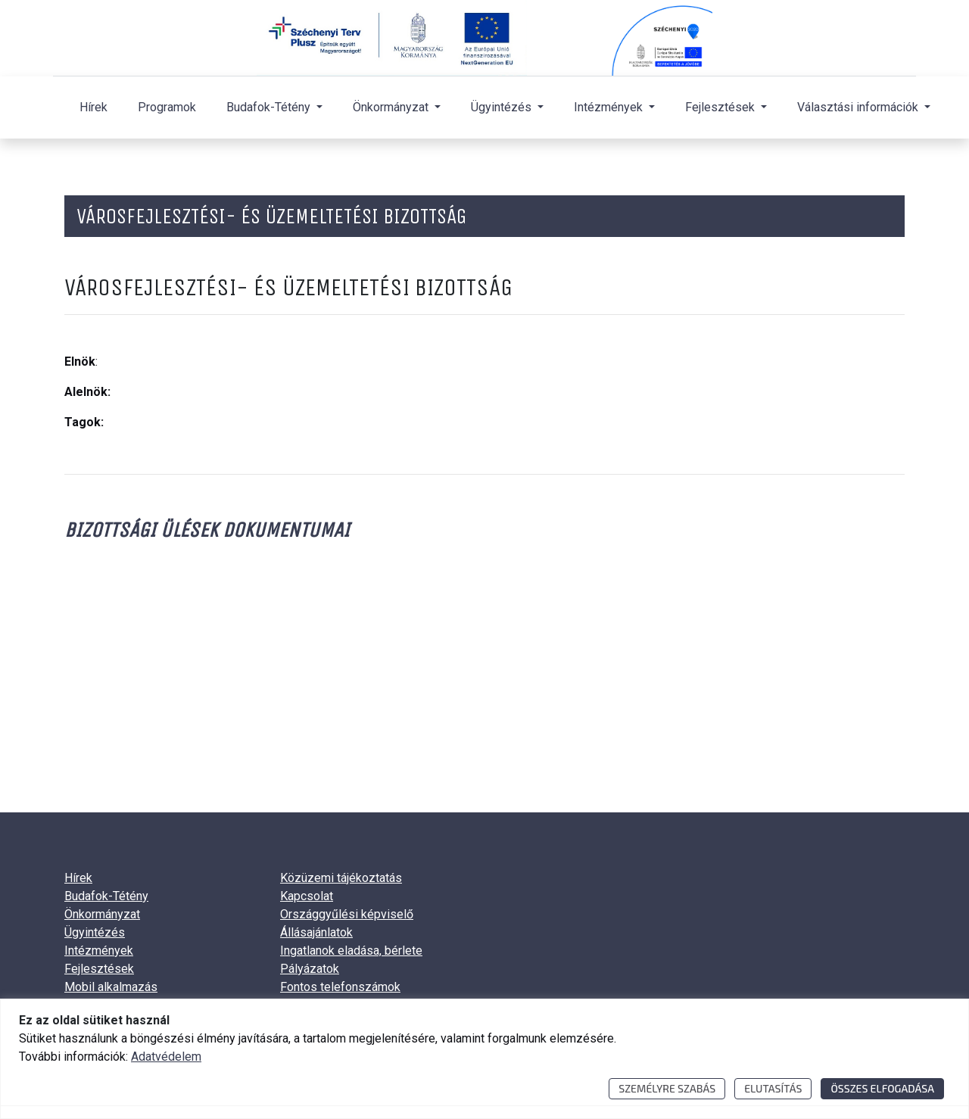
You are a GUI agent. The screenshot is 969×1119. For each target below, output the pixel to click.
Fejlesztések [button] (721, 107)
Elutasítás (773, 1088)
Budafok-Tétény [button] (269, 107)
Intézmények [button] (610, 107)
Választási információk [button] (859, 107)
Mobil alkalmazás (110, 987)
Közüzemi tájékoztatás (341, 878)
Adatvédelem (166, 1056)
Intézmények (98, 950)
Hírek (93, 107)
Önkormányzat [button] (392, 107)
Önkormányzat (102, 914)
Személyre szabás (666, 1088)
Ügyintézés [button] (502, 107)
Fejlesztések (99, 969)
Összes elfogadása (882, 1088)
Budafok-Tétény (106, 896)
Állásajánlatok (316, 932)
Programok (167, 107)
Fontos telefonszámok (340, 987)
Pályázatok (309, 969)
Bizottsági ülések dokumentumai (207, 529)
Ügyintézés (94, 932)
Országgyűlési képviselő (346, 914)
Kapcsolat (306, 896)
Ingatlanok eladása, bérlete (351, 950)
